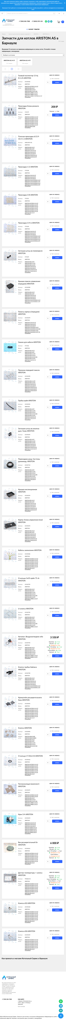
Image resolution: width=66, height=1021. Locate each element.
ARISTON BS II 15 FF (30, 263)
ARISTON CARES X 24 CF (31, 94)
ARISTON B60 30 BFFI (30, 738)
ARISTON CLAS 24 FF (30, 152)
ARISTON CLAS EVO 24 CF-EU (32, 329)
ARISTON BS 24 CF (30, 88)
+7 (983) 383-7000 (24, 21)
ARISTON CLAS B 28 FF (31, 271)
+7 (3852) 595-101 (37, 21)
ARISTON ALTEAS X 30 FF (31, 121)
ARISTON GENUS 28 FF (31, 832)
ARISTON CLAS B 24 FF (31, 156)
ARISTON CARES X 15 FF (31, 657)
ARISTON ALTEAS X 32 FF (31, 123)
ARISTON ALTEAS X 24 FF (31, 118)
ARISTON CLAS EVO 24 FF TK (32, 332)
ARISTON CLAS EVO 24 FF (31, 330)
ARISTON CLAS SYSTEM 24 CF (32, 183)
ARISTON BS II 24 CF (30, 89)
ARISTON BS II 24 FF (30, 265)
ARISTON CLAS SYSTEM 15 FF (32, 181)
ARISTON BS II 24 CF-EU (31, 91)
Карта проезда (21, 1006)
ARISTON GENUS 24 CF (31, 827)
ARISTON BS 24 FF (29, 149)
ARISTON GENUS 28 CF (31, 830)
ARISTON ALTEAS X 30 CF (31, 120)
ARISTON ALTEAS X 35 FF (31, 125)
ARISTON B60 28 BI (30, 126)
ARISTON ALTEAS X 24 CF (31, 86)
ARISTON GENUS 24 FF (31, 829)
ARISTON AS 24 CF (9, 60)
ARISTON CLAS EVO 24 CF (31, 327)
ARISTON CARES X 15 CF (31, 92)
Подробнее (28, 97)
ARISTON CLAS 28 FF (30, 153)
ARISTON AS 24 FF (25, 60)
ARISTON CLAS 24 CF (30, 150)
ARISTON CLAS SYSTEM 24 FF (32, 184)
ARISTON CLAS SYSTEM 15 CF (32, 180)
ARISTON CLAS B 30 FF (31, 390)
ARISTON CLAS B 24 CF (31, 155)
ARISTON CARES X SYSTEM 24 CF (33, 96)
